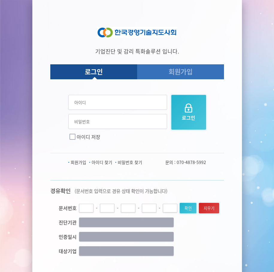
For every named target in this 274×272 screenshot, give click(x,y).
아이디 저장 (88, 136)
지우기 (209, 208)
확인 (188, 208)
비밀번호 (82, 121)
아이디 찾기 (102, 162)
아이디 (80, 102)
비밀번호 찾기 (130, 162)
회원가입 (181, 71)
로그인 (94, 71)
